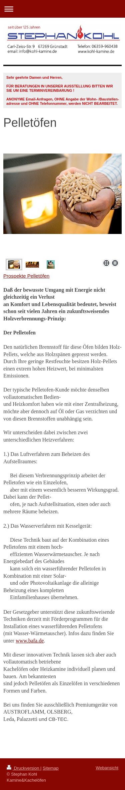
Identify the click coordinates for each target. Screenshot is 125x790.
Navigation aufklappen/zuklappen (62, 9)
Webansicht (107, 767)
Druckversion (23, 768)
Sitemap (51, 768)
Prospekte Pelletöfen (26, 276)
